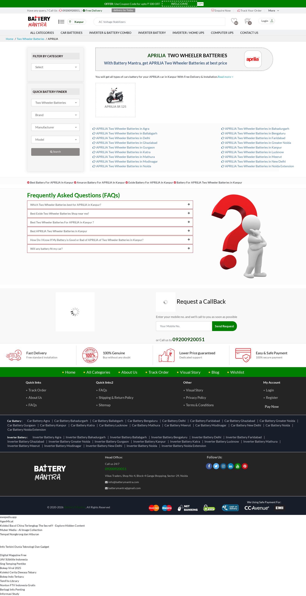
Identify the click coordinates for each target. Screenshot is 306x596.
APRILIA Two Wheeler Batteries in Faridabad (253, 138)
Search (55, 151)
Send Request (224, 326)
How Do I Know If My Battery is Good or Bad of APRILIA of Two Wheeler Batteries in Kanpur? (110, 240)
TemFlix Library (9, 581)
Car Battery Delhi (174, 420)
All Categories (42, 32)
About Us (129, 372)
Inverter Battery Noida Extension (184, 445)
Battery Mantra (74, 507)
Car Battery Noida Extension (27, 429)
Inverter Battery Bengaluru (170, 437)
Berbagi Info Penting (12, 589)
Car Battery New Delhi (246, 425)
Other (187, 382)
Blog (215, 372)
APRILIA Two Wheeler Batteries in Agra (121, 128)
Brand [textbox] (39, 115)
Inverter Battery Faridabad (244, 437)
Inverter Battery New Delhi (104, 445)
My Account (271, 382)
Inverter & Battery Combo (110, 32)
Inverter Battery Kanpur (150, 441)
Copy (200, 3)
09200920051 (115, 469)
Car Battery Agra (39, 420)
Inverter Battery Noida (142, 445)
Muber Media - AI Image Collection (21, 530)
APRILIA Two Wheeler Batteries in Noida (122, 166)
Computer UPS (222, 32)
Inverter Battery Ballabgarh (129, 437)
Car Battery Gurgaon (22, 425)
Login (270, 390)
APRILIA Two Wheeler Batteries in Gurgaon (124, 147)
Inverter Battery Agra (47, 437)
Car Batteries (71, 32)
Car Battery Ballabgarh (108, 420)
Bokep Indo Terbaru (12, 576)
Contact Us (249, 32)
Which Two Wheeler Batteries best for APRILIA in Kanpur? (110, 204)
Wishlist (237, 372)
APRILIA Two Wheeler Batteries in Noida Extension (257, 166)
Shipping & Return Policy (116, 398)
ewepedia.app (8, 517)
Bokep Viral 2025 (10, 568)
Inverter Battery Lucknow (222, 441)
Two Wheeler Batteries (30, 38)
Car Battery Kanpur (54, 425)
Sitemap (104, 405)
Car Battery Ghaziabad (240, 420)
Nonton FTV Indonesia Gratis (17, 585)
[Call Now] (71, 10)
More (271, 10)
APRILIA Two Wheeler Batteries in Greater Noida (256, 142)
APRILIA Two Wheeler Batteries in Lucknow (252, 152)
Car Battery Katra (83, 425)
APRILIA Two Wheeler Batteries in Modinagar (125, 161)
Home (9, 38)
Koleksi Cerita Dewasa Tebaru (18, 572)
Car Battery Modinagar (211, 425)
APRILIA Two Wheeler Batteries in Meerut (251, 156)
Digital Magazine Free (13, 555)
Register (272, 398)
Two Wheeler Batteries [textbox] (50, 102)
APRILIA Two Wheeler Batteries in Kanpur (251, 147)
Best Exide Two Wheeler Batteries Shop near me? (110, 213)
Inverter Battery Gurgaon (112, 441)
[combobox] (55, 67)
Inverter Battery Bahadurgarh (86, 437)
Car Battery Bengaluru (143, 420)
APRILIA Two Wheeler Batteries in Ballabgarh (125, 133)
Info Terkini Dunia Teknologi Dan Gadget (24, 546)
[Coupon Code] (179, 3)
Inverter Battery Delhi (207, 437)
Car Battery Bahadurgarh (71, 420)
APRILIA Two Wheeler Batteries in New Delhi (253, 161)
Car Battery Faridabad (205, 420)
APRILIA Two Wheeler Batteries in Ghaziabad (125, 142)
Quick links (33, 382)
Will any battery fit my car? (110, 248)
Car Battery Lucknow (114, 425)
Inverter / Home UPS (188, 32)
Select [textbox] (39, 67)
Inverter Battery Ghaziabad (26, 441)
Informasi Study (9, 593)
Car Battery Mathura (146, 425)
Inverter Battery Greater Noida (70, 441)
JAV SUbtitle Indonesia (14, 559)
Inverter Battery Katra (185, 441)
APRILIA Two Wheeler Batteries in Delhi (121, 138)
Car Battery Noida (278, 425)
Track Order (159, 372)
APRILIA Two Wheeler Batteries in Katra (121, 152)
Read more (225, 76)
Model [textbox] (39, 139)
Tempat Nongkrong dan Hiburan (19, 534)
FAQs (32, 405)
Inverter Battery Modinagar (63, 445)
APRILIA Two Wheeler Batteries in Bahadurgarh (255, 128)
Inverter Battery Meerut (24, 445)
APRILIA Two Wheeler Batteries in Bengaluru (253, 133)
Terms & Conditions (200, 405)
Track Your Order (249, 10)
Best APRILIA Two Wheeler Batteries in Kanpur (110, 231)
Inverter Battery (152, 32)
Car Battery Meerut (178, 425)
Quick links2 (104, 382)
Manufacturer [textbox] (44, 127)
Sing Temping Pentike (13, 563)
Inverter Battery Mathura (261, 441)
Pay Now (272, 406)
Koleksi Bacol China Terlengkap (19, 525)
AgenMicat (6, 521)
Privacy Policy (196, 398)
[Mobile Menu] (61, 23)
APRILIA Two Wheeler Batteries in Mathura (124, 156)
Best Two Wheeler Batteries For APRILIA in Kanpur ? (110, 222)
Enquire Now (221, 10)
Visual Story (190, 372)
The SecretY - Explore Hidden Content (62, 525)
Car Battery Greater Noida (278, 420)
